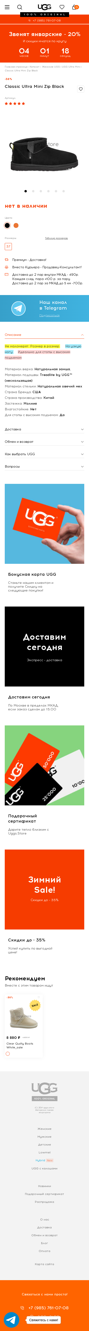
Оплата (44, 1251)
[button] (25, 191)
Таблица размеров (56, 238)
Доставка (44, 1227)
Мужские (44, 1136)
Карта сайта (44, 1264)
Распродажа (44, 1202)
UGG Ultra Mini (71, 66)
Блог (44, 1243)
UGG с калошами (44, 1168)
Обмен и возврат (44, 1235)
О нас (44, 1219)
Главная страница (16, 66)
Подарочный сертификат (44, 1194)
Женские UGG (50, 66)
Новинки (44, 1186)
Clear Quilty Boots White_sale (19, 1045)
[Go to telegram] (11, 1320)
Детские (44, 1144)
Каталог (34, 66)
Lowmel (45, 1152)
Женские (44, 1128)
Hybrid (40, 1160)
